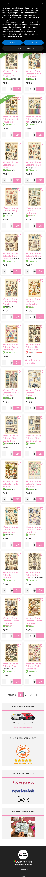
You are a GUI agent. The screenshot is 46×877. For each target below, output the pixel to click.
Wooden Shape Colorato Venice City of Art (11, 392)
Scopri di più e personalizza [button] (23, 48)
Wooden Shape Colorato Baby (10, 209)
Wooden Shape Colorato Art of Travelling (10, 119)
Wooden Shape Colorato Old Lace (33, 575)
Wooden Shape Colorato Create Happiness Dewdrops (34, 531)
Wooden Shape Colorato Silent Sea (33, 256)
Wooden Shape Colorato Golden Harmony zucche (34, 622)
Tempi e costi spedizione (23, 728)
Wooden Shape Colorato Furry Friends (10, 301)
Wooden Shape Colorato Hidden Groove (11, 484)
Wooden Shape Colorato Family (34, 163)
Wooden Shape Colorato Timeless (33, 392)
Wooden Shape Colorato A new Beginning (33, 73)
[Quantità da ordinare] (7, 89)
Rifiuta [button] (12, 43)
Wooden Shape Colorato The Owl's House (33, 347)
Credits (37, 874)
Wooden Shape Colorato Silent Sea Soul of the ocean (33, 439)
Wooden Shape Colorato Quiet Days (10, 256)
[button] (43, 4)
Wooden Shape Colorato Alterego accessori (10, 576)
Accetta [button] (33, 43)
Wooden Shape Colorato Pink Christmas (33, 666)
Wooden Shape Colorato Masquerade (10, 529)
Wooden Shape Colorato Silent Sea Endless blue (10, 439)
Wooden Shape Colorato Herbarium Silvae (33, 212)
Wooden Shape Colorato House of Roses (33, 484)
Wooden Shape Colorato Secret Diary (10, 165)
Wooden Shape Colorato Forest (10, 664)
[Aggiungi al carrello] (17, 89)
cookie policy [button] (7, 20)
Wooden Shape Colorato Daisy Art (33, 119)
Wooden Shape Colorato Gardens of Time (10, 75)
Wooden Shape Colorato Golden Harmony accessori (11, 622)
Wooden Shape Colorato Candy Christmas (10, 347)
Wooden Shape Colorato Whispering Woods (33, 303)
